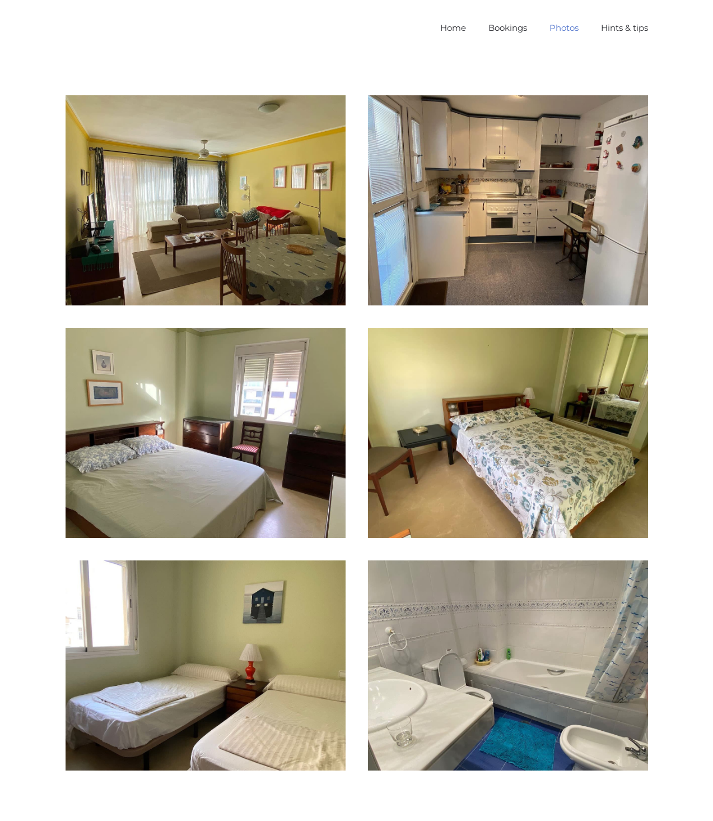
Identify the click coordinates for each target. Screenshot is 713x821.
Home (453, 27)
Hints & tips (624, 27)
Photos (564, 27)
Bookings (507, 27)
